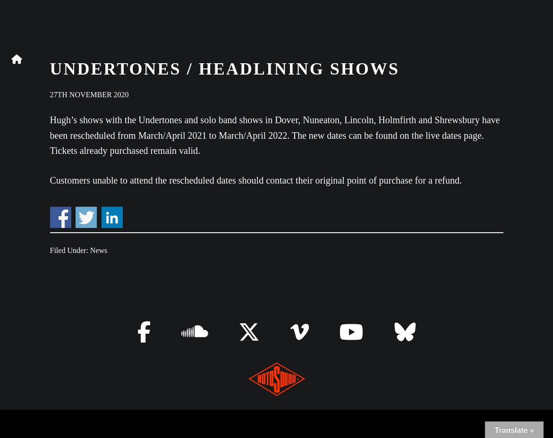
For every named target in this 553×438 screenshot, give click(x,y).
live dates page (453, 135)
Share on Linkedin (112, 217)
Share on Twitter (86, 217)
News (98, 250)
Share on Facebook (60, 217)
